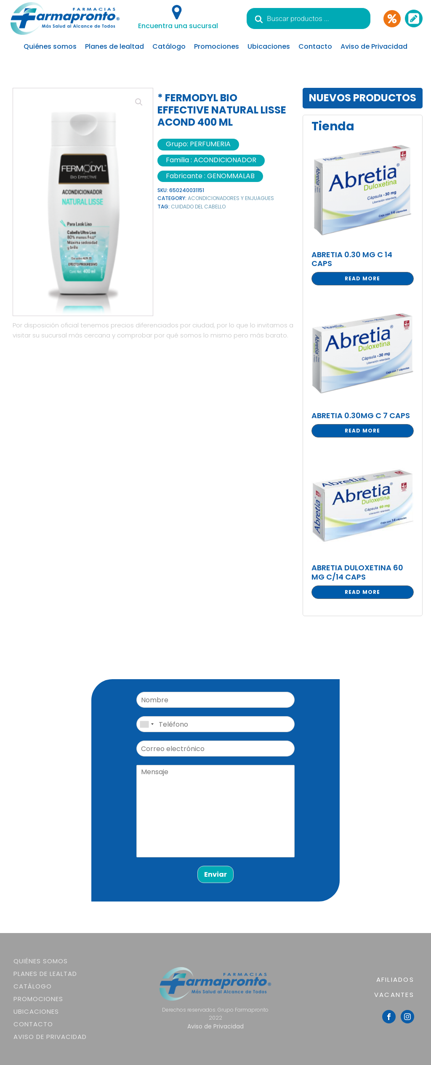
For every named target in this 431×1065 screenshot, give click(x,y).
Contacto (315, 46)
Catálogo (169, 46)
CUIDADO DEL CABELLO (198, 206)
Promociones (216, 46)
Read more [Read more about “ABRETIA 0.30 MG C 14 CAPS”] (362, 278)
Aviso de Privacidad (374, 46)
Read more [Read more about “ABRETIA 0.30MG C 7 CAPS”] (362, 430)
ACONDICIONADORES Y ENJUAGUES (231, 198)
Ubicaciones (268, 46)
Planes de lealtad (114, 46)
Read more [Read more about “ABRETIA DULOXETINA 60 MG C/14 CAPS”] (362, 592)
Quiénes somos (50, 46)
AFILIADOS (395, 979)
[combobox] (146, 724)
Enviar (215, 874)
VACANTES (394, 994)
